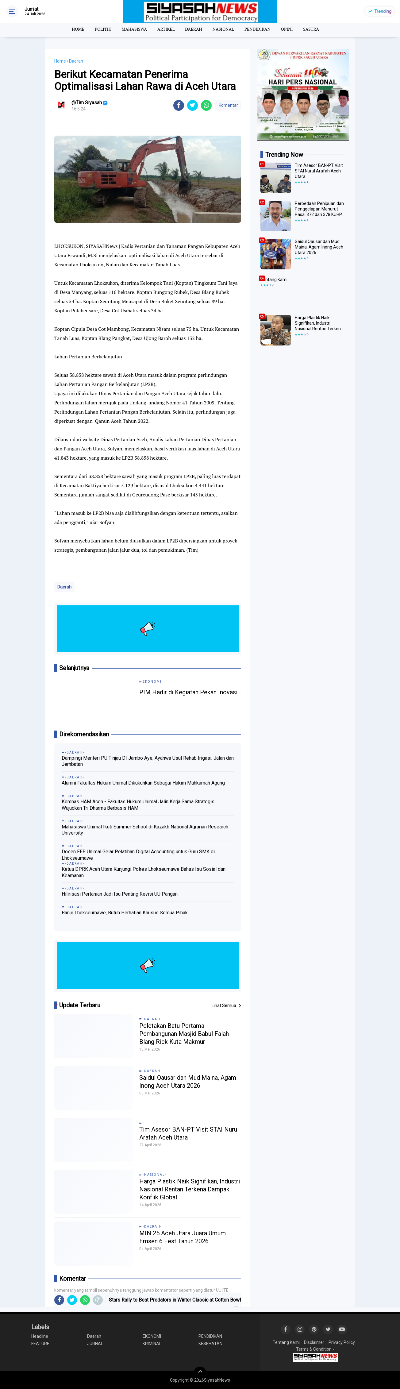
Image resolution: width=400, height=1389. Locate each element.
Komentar (228, 105)
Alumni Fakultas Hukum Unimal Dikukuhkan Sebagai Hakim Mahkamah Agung (143, 783)
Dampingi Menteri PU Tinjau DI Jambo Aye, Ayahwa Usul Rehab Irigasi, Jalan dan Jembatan (148, 761)
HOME (78, 29)
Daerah (64, 587)
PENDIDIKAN (257, 29)
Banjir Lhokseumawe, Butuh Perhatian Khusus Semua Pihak (125, 913)
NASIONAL (223, 29)
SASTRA (311, 29)
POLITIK (103, 29)
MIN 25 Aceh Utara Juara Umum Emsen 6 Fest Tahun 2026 (182, 1237)
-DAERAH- (152, 1019)
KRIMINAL (152, 1343)
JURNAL (95, 1343)
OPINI (287, 29)
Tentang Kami (273, 279)
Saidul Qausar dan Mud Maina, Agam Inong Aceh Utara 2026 (187, 1081)
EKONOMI (152, 1336)
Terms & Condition (314, 1349)
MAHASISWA (134, 29)
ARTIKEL (166, 29)
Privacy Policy (342, 1342)
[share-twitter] (192, 105)
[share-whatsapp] (206, 105)
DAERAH (193, 29)
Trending (382, 11)
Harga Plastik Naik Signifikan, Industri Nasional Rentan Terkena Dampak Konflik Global (189, 1189)
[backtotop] (200, 1373)
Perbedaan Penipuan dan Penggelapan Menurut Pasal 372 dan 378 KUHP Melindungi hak (319, 209)
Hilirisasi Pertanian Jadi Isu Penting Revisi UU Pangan (120, 894)
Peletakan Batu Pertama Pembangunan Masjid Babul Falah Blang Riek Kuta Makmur (184, 1033)
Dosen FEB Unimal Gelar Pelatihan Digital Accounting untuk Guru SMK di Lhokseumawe (138, 855)
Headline (39, 1336)
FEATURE (40, 1343)
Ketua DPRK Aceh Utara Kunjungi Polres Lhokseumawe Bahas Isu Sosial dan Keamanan (143, 872)
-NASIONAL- (155, 1174)
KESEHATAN (210, 1343)
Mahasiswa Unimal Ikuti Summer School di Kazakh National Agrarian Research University (145, 830)
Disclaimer (314, 1342)
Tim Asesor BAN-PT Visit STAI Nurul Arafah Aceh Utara (189, 1133)
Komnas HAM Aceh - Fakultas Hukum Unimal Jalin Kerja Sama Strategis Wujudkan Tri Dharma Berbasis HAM (138, 805)
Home (60, 61)
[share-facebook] (178, 105)
